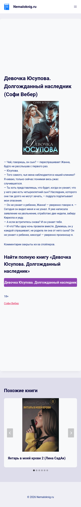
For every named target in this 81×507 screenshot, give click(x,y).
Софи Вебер (11, 303)
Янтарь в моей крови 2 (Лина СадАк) (37, 458)
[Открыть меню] (75, 6)
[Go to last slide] (10, 432)
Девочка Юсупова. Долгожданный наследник (40, 282)
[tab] (34, 470)
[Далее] (71, 432)
